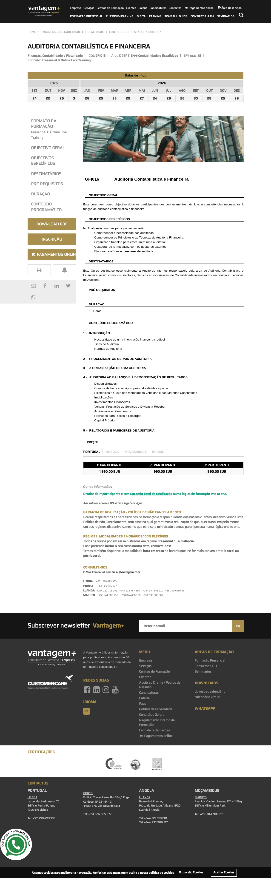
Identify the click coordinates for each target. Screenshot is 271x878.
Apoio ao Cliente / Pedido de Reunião (159, 685)
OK (238, 626)
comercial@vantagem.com (123, 572)
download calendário (210, 691)
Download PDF (51, 224)
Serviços (88, 8)
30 (196, 98)
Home (32, 32)
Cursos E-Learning (119, 16)
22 (48, 98)
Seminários (225, 16)
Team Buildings (176, 16)
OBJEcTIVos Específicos (43, 160)
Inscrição (52, 239)
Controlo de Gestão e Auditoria (135, 32)
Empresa (75, 8)
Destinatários (46, 174)
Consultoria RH (202, 16)
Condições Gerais (151, 714)
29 (128, 98)
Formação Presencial (86, 16)
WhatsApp (205, 708)
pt (86, 711)
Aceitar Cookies (223, 872)
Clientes (131, 8)
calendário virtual (207, 696)
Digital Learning (149, 16)
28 (87, 98)
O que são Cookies (191, 872)
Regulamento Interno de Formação (157, 722)
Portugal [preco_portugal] (91, 451)
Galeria (142, 8)
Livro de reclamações (154, 730)
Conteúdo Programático (46, 207)
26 (62, 98)
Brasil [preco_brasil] (158, 451)
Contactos (175, 8)
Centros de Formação (110, 8)
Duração (41, 194)
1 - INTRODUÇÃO (96, 333)
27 (142, 98)
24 (34, 98)
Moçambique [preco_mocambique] (135, 451)
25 (101, 98)
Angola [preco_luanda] (112, 451)
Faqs (142, 703)
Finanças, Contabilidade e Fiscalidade (72, 32)
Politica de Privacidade (155, 709)
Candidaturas (158, 8)
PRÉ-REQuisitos (47, 184)
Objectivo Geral (48, 148)
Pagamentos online (156, 735)
